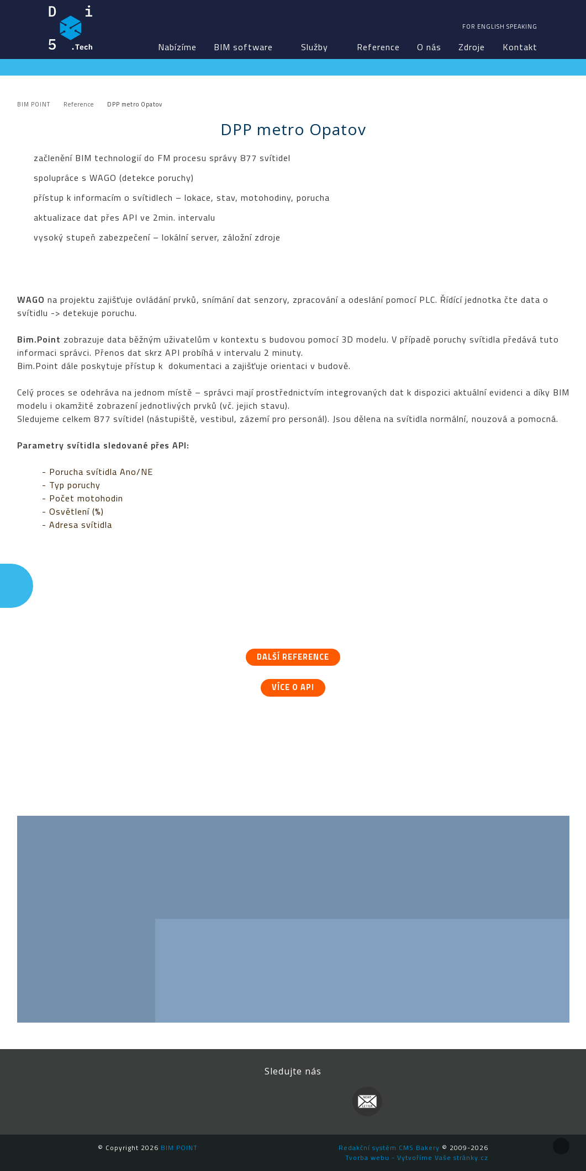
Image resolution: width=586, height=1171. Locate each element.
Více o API (293, 687)
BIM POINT (71, 28)
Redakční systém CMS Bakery (389, 1147)
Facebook (218, 1101)
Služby (314, 47)
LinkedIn (267, 1101)
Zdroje (471, 47)
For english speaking (499, 26)
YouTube (317, 1101)
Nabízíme (177, 47)
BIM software (243, 47)
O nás (429, 47)
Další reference (293, 657)
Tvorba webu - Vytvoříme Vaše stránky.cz (416, 1157)
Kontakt (520, 47)
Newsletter (367, 1101)
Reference (378, 47)
